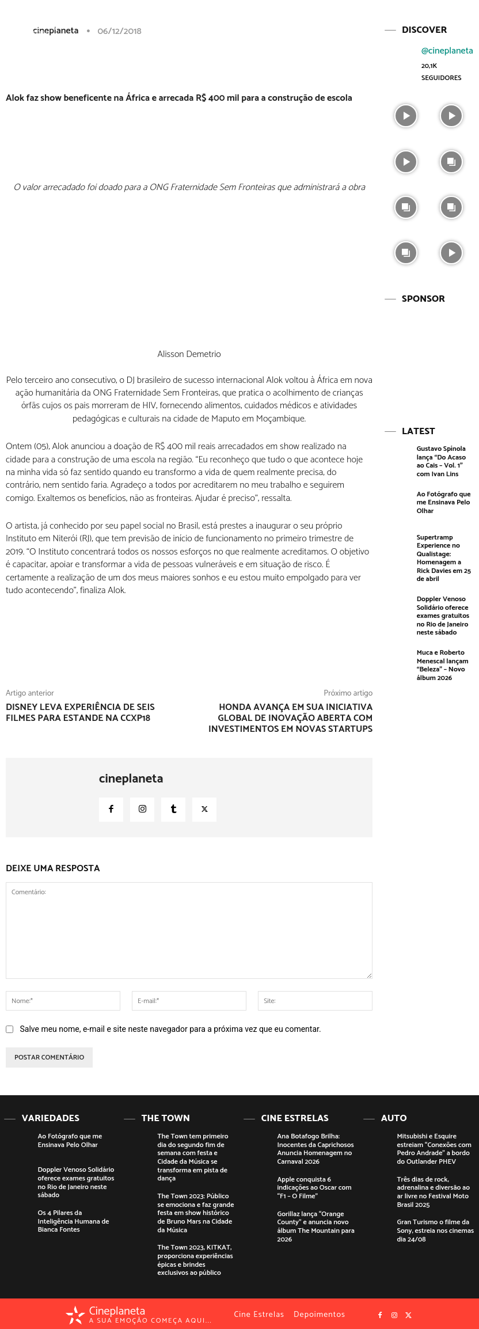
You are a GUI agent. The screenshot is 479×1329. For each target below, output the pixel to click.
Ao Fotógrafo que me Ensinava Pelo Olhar (443, 501)
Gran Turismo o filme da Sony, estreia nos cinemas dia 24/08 (435, 1229)
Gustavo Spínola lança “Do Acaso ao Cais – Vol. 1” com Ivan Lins (441, 460)
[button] (417, 19)
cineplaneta (131, 779)
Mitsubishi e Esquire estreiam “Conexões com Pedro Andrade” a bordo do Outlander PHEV (433, 1148)
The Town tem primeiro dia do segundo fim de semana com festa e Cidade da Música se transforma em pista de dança (192, 1156)
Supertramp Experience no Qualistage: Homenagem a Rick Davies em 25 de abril (443, 556)
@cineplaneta (447, 50)
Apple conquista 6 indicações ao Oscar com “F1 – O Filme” (314, 1187)
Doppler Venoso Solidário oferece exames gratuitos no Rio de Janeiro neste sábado (443, 613)
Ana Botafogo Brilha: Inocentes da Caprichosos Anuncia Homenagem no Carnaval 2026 (315, 1148)
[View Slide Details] (428, 356)
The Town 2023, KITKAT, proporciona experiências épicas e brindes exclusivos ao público (195, 1257)
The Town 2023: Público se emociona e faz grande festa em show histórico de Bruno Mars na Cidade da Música (195, 1212)
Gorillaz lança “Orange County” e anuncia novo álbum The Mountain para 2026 (315, 1225)
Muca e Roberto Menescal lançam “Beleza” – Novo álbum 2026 (442, 662)
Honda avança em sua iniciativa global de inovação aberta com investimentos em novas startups (290, 718)
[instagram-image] (405, 114)
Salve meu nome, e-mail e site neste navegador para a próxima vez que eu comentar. (170, 1029)
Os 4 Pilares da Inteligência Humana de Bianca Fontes (73, 1220)
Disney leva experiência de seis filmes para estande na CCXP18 (80, 713)
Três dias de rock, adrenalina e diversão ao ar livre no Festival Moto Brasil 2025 (433, 1191)
